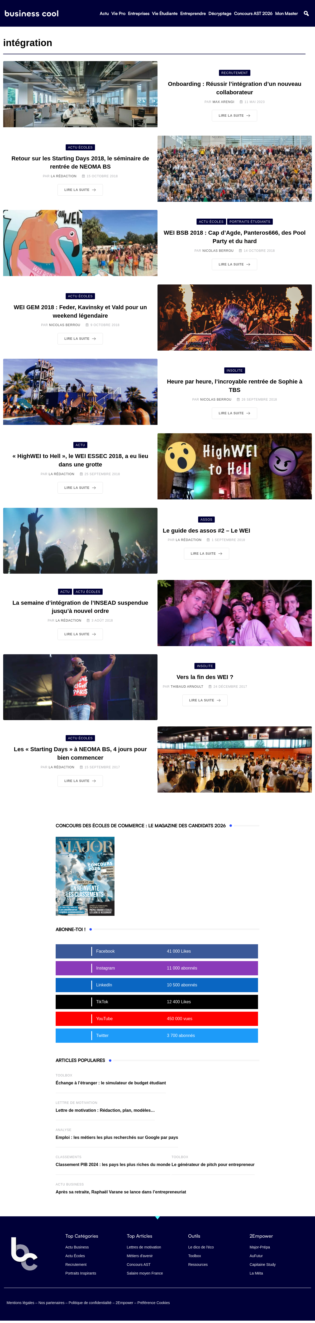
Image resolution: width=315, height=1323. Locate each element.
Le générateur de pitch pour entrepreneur (213, 1164)
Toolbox (64, 1075)
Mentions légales (20, 1302)
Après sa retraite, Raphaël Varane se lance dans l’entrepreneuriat (121, 1192)
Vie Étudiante (165, 13)
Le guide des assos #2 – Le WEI (206, 530)
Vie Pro (118, 13)
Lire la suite (235, 116)
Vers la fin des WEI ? (204, 677)
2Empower (124, 1302)
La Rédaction (64, 176)
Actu (104, 13)
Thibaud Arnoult (187, 686)
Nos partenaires (52, 1302)
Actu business (70, 1184)
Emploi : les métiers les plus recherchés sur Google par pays (117, 1137)
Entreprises (138, 13)
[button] (306, 13)
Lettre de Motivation (76, 1103)
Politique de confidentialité (90, 1302)
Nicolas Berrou (218, 251)
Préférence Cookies (153, 1302)
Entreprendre (193, 13)
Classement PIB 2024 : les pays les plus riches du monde (113, 1164)
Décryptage (219, 13)
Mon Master (286, 13)
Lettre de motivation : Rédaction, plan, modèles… (105, 1110)
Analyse (63, 1130)
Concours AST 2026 (253, 13)
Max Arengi (224, 102)
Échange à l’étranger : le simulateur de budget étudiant (111, 1083)
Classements (69, 1157)
